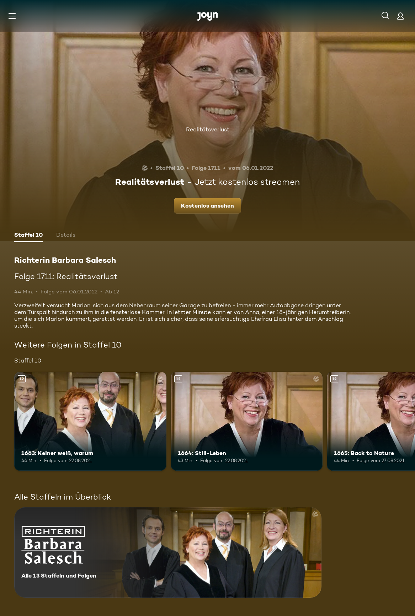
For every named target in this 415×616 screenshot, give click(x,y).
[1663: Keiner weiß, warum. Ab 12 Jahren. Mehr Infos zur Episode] (90, 421)
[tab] (28, 235)
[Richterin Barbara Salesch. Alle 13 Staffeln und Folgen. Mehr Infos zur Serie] (167, 552)
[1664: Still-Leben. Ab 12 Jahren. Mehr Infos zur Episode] (247, 421)
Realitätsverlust (207, 129)
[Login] (400, 16)
